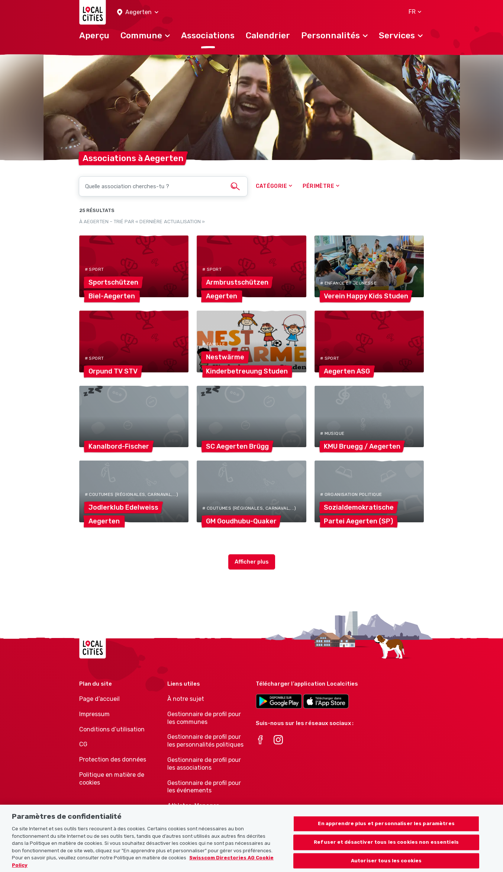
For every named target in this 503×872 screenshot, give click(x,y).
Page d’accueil (99, 698)
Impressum (94, 714)
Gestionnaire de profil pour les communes (204, 718)
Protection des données (112, 759)
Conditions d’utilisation (112, 729)
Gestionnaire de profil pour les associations (204, 763)
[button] (137, 12)
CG (83, 744)
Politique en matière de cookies (111, 778)
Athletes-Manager (193, 805)
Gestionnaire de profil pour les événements (204, 786)
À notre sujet (185, 698)
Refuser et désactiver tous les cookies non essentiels (386, 848)
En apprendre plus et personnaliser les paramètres (386, 829)
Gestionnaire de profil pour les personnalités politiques (205, 740)
